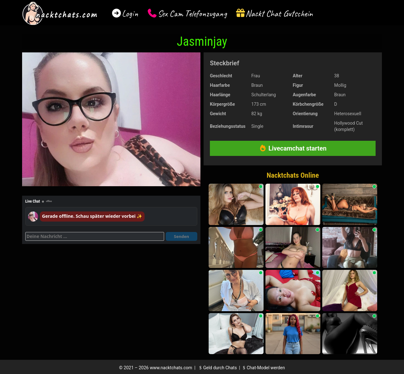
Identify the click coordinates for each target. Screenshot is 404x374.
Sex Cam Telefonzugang (192, 13)
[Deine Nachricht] (94, 236)
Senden (181, 236)
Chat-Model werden (263, 367)
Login (130, 13)
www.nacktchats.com (171, 367)
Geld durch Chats (217, 367)
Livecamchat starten (293, 148)
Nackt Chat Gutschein (279, 13)
